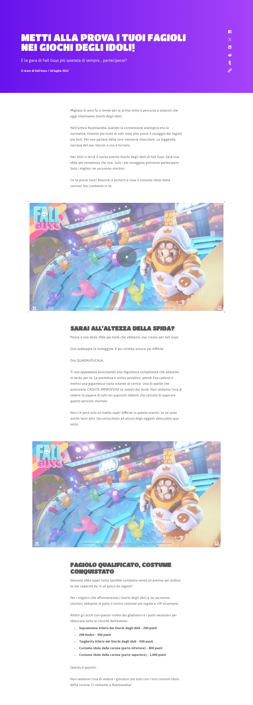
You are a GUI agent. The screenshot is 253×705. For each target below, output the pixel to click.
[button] (227, 33)
